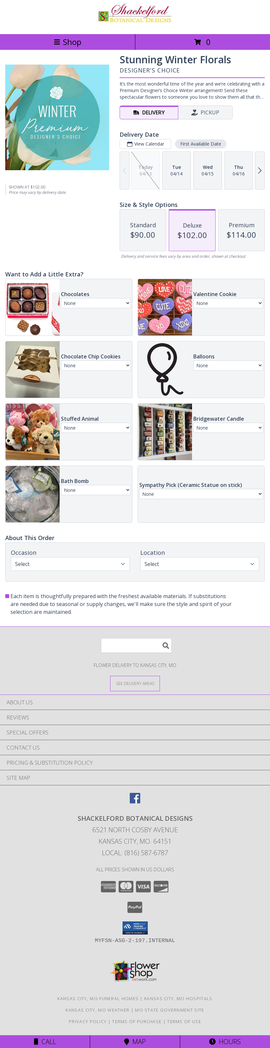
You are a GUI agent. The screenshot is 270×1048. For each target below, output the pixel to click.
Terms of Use (184, 1021)
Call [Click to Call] (45, 1041)
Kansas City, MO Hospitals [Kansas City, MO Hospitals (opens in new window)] (178, 998)
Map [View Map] (135, 1041)
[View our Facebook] (135, 801)
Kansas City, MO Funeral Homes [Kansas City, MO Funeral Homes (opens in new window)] (98, 998)
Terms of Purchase (137, 1021)
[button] (135, 928)
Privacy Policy (87, 1021)
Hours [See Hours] (225, 1041)
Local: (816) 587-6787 (135, 852)
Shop (67, 41)
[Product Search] (136, 645)
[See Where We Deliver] (135, 683)
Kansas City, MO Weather (97, 1010)
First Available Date (200, 144)
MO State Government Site (169, 1010)
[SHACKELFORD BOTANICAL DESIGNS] (135, 24)
